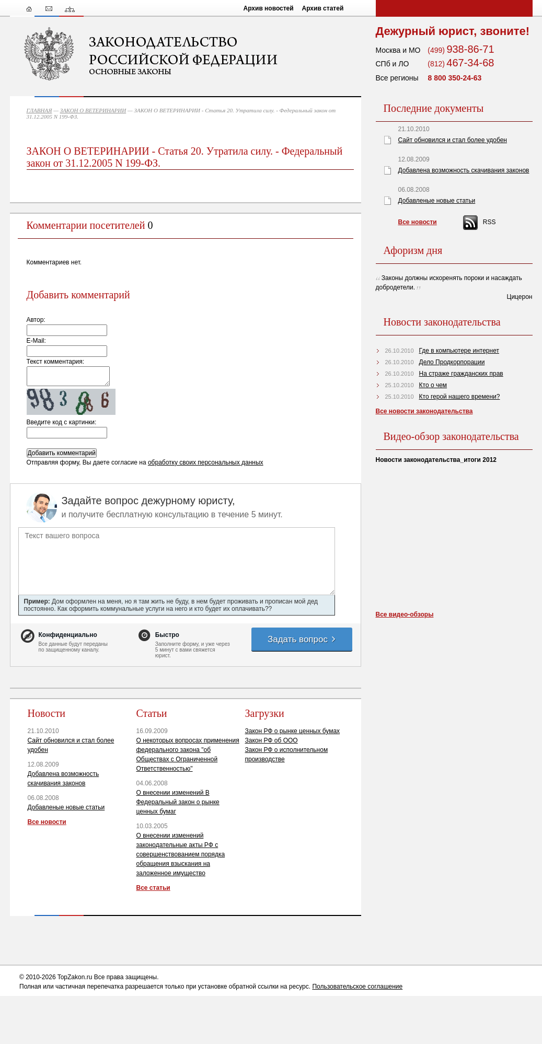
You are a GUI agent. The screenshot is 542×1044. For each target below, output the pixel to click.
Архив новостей (269, 8)
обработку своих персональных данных (205, 462)
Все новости (47, 822)
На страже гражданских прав (461, 373)
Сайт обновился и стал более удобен (452, 140)
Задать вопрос (302, 639)
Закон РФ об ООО (271, 740)
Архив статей (323, 8)
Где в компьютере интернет (459, 350)
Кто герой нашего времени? (459, 396)
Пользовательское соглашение (357, 986)
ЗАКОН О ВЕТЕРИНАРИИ (93, 110)
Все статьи (153, 887)
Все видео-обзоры (405, 614)
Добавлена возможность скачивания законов (463, 170)
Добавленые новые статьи (66, 807)
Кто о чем (433, 385)
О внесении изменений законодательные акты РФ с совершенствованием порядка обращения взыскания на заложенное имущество (180, 854)
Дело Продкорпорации (452, 362)
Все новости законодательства (424, 411)
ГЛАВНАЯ (39, 110)
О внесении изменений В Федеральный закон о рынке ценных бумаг (178, 802)
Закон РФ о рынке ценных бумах (292, 731)
